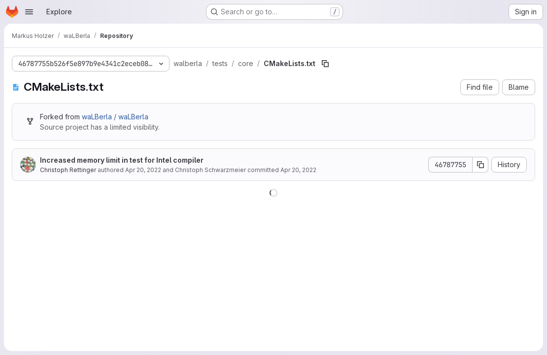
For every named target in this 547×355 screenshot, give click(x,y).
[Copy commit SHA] (480, 165)
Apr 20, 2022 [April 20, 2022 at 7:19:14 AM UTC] (143, 170)
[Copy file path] (325, 63)
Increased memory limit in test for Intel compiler (122, 160)
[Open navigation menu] (29, 12)
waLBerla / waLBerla (115, 116)
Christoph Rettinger (68, 170)
